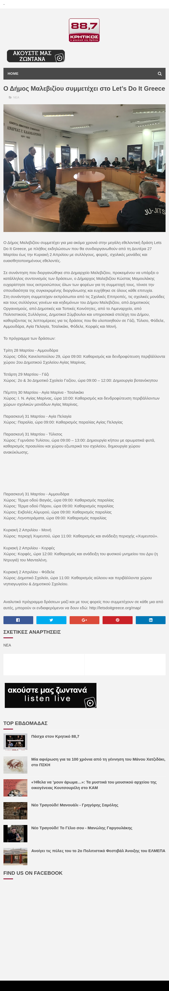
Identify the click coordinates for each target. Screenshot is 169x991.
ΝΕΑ (16, 107)
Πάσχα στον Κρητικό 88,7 (55, 746)
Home (13, 74)
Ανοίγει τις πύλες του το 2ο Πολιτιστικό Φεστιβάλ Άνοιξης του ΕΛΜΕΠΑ (98, 861)
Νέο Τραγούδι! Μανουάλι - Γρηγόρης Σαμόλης (75, 815)
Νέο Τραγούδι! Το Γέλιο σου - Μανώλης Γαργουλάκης (81, 838)
